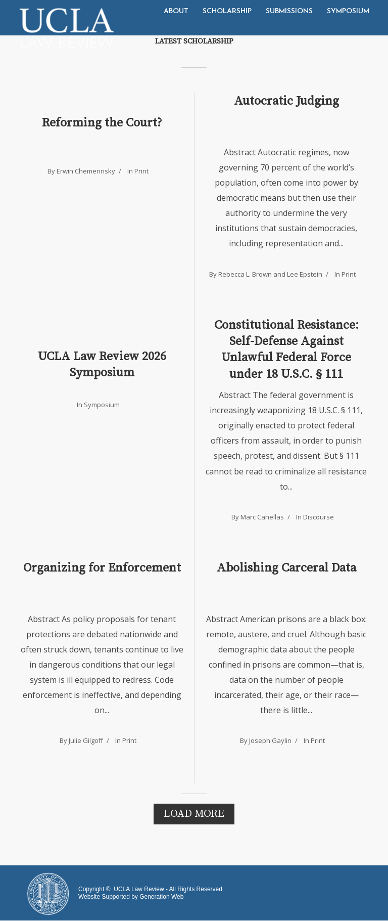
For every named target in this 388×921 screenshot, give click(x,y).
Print (141, 171)
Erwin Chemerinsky (86, 171)
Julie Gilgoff (86, 740)
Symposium (348, 11)
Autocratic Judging (286, 101)
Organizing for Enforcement (102, 568)
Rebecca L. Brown (245, 274)
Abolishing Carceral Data (286, 568)
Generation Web (161, 896)
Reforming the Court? (102, 122)
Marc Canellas (262, 516)
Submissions (289, 11)
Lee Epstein (304, 274)
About (176, 11)
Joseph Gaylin (270, 740)
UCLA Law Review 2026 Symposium (102, 364)
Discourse (318, 516)
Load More (194, 813)
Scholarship (227, 11)
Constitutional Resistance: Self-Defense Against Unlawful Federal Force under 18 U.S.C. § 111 (286, 350)
